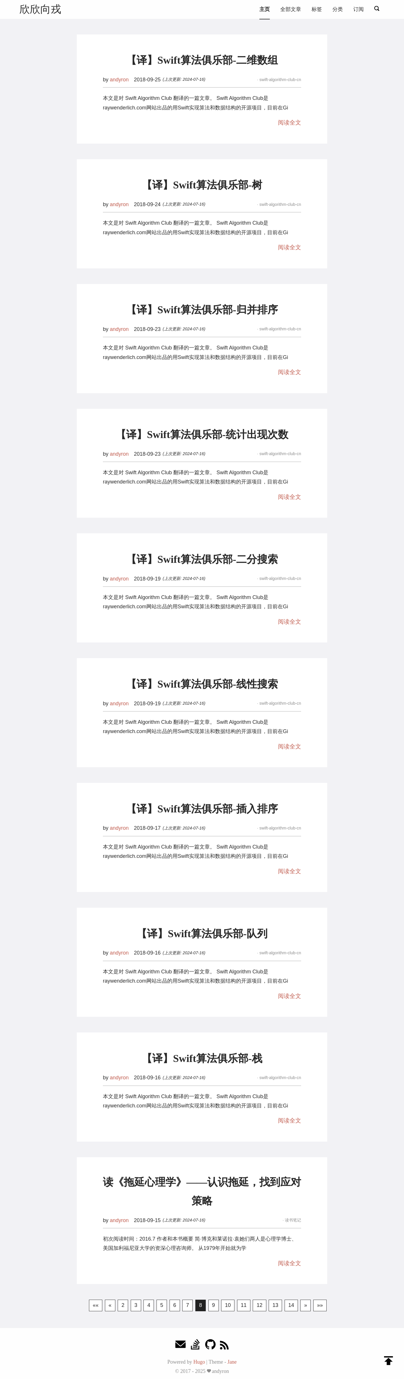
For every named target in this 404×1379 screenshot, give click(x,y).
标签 (317, 9)
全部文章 (290, 9)
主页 (264, 9)
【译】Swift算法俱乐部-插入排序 (202, 809)
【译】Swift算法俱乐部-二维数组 (202, 60)
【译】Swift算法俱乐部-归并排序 (202, 310)
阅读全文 (289, 122)
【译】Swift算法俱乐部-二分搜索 (202, 559)
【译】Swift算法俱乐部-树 (202, 185)
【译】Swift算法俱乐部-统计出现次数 (202, 434)
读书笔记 (292, 1220)
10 (228, 1305)
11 (244, 1305)
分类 (337, 9)
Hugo (199, 1362)
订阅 (358, 9)
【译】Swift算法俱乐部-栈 (202, 1058)
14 (291, 1305)
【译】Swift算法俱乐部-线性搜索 (202, 684)
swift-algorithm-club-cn (279, 79)
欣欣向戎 (40, 9)
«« (96, 1305)
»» (320, 1305)
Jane (232, 1362)
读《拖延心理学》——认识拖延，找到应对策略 (202, 1191)
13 (275, 1305)
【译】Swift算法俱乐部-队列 (202, 934)
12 (259, 1305)
